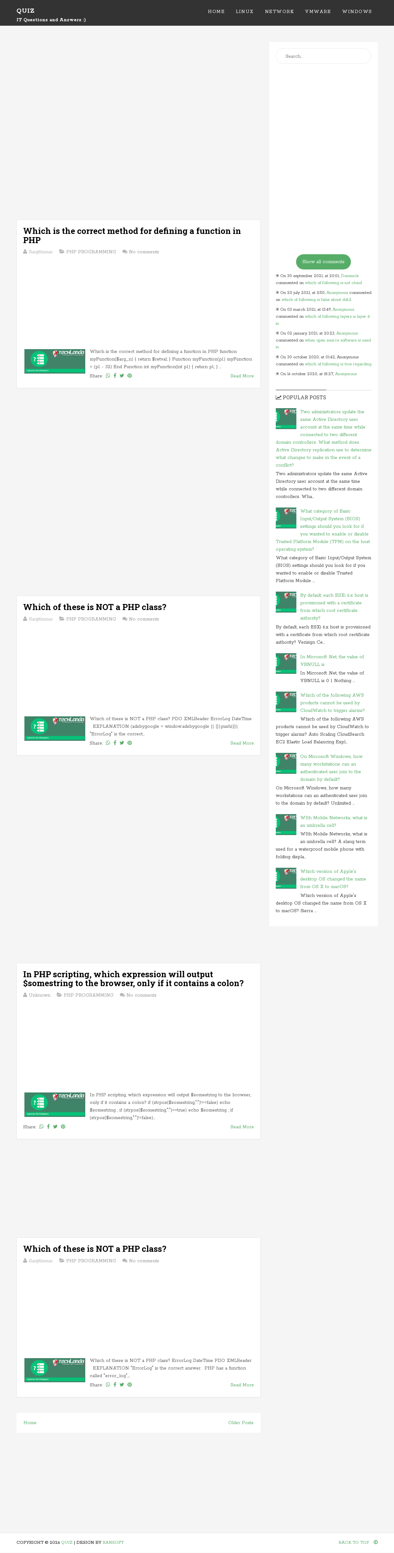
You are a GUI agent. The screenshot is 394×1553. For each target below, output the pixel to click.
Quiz (25, 11)
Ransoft (113, 1542)
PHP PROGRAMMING (91, 252)
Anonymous (337, 292)
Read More (242, 376)
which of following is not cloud (333, 283)
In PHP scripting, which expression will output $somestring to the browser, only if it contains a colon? (133, 979)
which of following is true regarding (338, 364)
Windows (357, 12)
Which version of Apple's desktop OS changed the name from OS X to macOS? (333, 879)
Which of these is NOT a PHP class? (94, 606)
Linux (245, 12)
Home (216, 12)
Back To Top (358, 1542)
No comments (144, 252)
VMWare (318, 12)
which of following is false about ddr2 (316, 299)
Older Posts (241, 1423)
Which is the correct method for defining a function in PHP (132, 235)
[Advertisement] (138, 86)
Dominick (350, 276)
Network (279, 12)
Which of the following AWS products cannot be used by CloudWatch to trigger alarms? (332, 703)
